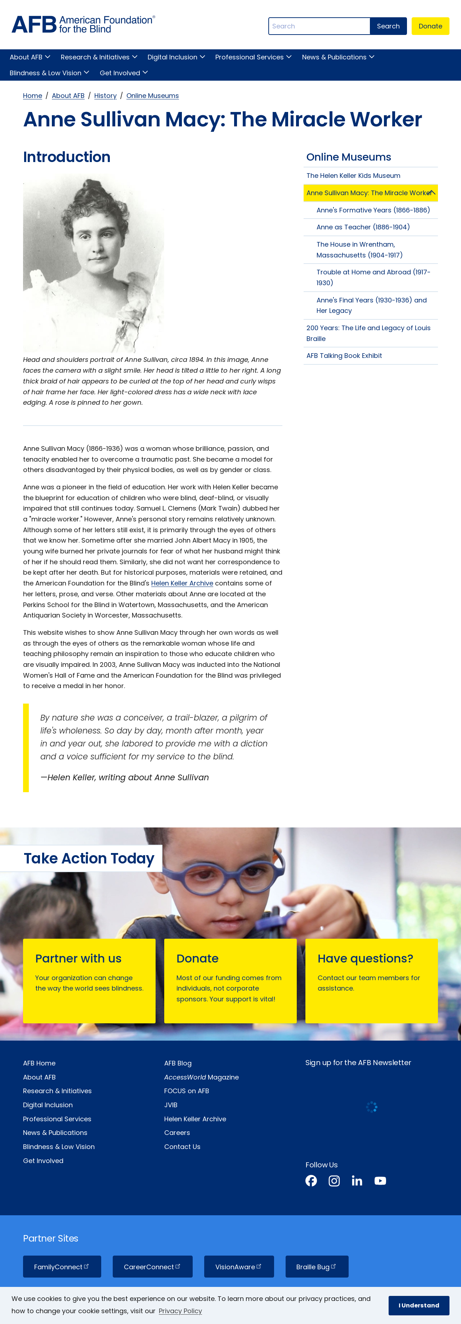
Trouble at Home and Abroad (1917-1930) (374, 277)
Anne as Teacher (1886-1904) (363, 227)
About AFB (26, 57)
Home (32, 95)
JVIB (171, 1104)
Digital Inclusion (172, 57)
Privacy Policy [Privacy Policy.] (180, 1310)
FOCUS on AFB (186, 1090)
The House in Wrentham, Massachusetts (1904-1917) (360, 250)
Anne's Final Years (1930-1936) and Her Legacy (372, 305)
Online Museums (152, 95)
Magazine (201, 1077)
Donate (430, 26)
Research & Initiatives (95, 57)
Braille (316, 1266)
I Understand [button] (419, 1305)
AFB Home (39, 1063)
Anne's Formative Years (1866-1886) (373, 210)
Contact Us (182, 1146)
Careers (177, 1132)
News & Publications (334, 57)
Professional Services (249, 57)
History (105, 95)
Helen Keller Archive (182, 583)
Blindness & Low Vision (45, 72)
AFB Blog (178, 1063)
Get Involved (120, 72)
